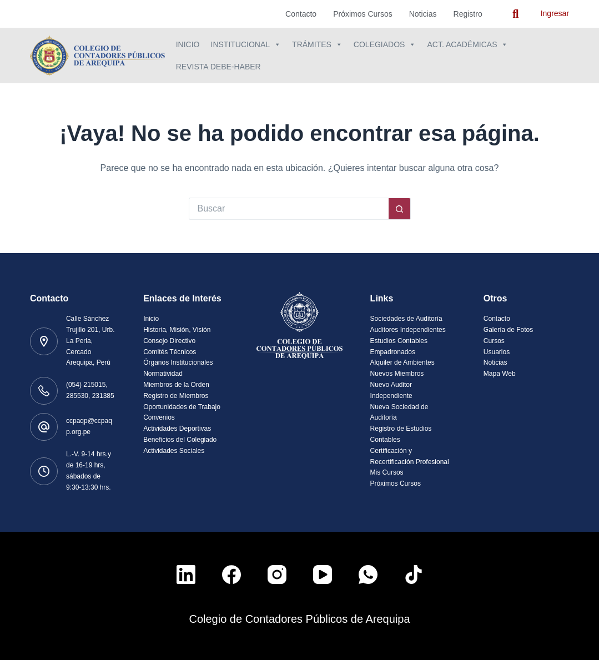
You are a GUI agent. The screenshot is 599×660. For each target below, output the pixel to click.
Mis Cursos (387, 472)
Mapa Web (500, 373)
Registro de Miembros (175, 396)
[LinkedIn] (186, 574)
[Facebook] (231, 574)
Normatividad (163, 373)
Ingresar (555, 13)
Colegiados (385, 44)
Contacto (300, 13)
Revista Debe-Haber (218, 66)
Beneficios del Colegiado (180, 440)
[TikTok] (413, 574)
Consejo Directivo (169, 341)
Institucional (246, 44)
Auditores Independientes (408, 330)
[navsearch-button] (516, 14)
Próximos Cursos (362, 13)
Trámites (317, 44)
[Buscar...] (289, 209)
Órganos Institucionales (178, 362)
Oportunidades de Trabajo (181, 407)
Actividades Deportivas (177, 428)
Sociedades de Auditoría (406, 319)
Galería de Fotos (508, 330)
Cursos (494, 341)
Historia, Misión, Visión (176, 330)
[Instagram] (277, 574)
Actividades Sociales (173, 451)
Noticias (423, 13)
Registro (468, 13)
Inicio (188, 44)
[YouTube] (322, 574)
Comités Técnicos (169, 352)
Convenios (159, 417)
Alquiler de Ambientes (402, 362)
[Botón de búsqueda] (400, 209)
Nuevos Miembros (397, 373)
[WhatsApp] (368, 574)
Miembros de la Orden (176, 385)
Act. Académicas (467, 44)
